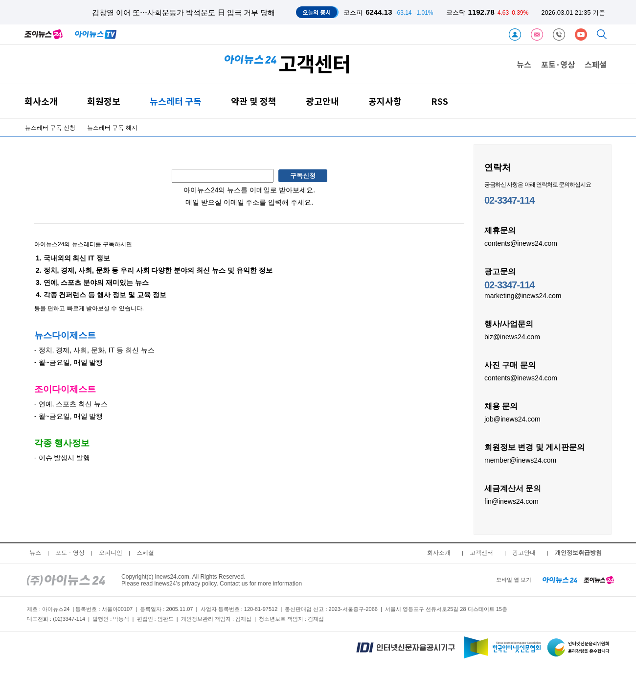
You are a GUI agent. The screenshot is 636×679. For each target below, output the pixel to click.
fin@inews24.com (511, 501)
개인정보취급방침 (578, 552)
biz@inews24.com (512, 336)
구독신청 (303, 175)
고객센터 (481, 552)
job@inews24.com (512, 418)
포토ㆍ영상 (70, 552)
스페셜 (596, 64)
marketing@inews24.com (522, 295)
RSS (439, 101)
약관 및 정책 (253, 101)
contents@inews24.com (520, 243)
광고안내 (322, 101)
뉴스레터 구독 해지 (112, 127)
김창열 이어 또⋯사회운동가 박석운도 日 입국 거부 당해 (183, 12)
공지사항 (385, 101)
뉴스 (524, 64)
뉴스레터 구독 (176, 101)
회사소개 (41, 101)
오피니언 (110, 552)
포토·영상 (558, 64)
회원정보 (103, 101)
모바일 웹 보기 (513, 580)
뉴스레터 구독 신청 (50, 127)
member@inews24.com (520, 460)
